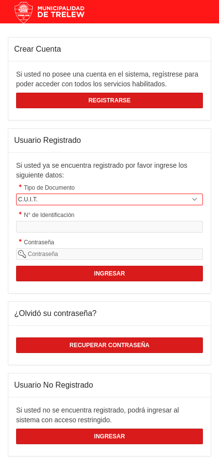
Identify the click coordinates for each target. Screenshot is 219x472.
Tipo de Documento (49, 188)
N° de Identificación (49, 216)
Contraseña (39, 243)
